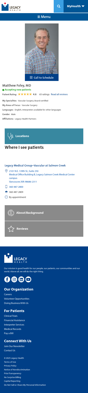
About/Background (26, 213)
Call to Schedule (42, 78)
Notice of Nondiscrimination (17, 369)
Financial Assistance (14, 320)
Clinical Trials (10, 315)
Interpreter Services (14, 324)
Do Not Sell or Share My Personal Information (25, 384)
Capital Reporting (12, 381)
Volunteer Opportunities (16, 298)
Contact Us (9, 350)
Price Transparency (12, 373)
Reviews (18, 229)
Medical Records (12, 328)
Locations (18, 136)
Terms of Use (10, 361)
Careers (8, 294)
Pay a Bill (8, 333)
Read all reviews (59, 94)
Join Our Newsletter (14, 346)
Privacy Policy (10, 365)
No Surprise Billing (12, 377)
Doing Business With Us (16, 303)
